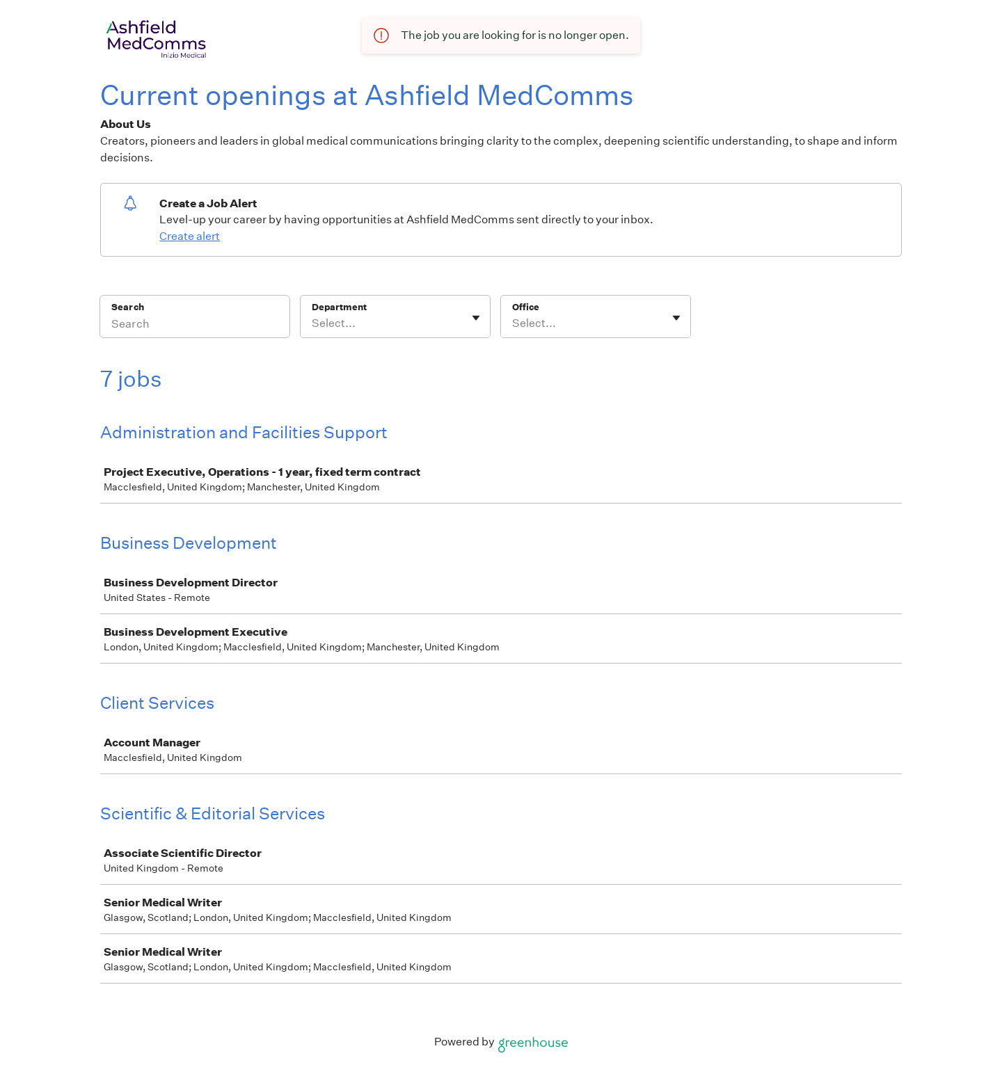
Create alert (189, 236)
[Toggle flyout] (476, 318)
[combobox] (313, 323)
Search (127, 307)
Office (525, 307)
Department (339, 307)
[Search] (194, 325)
